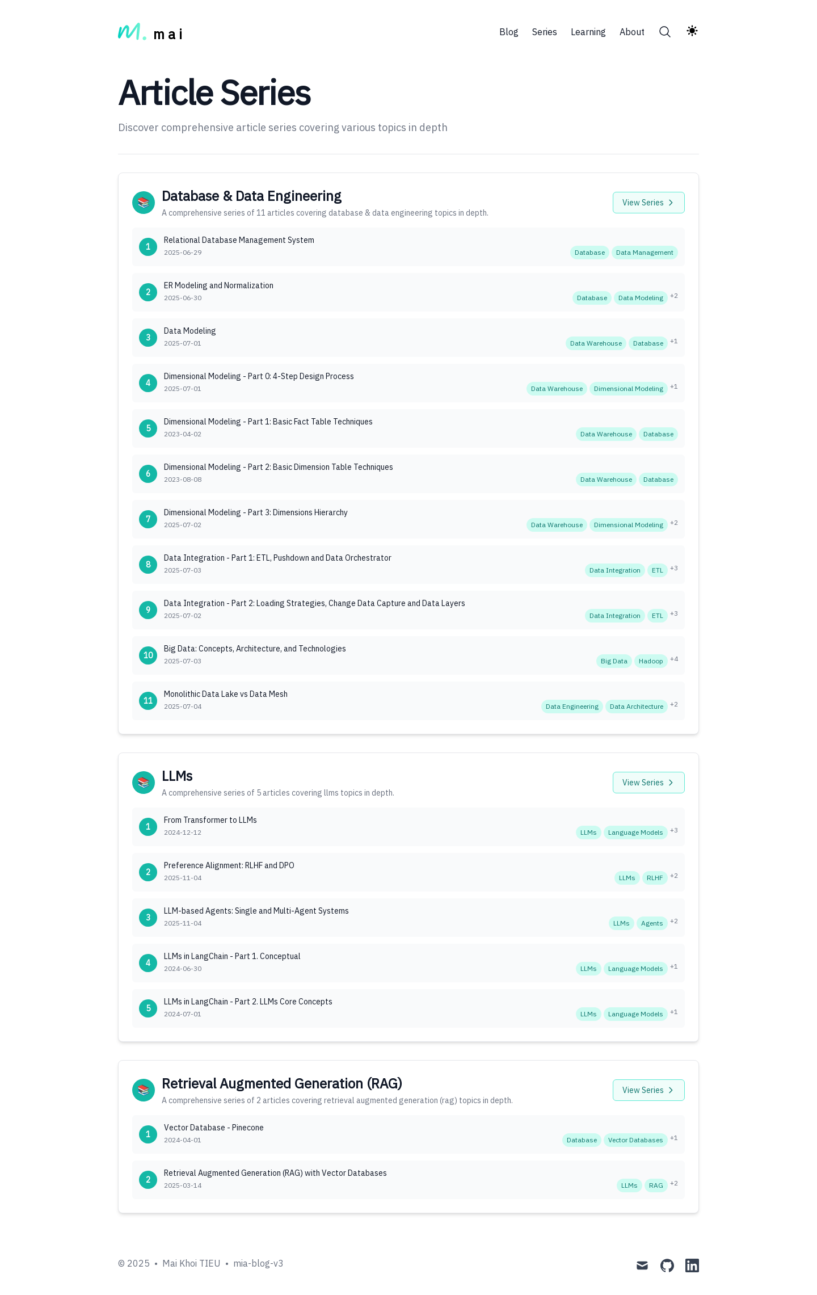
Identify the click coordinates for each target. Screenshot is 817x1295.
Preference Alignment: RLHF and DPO (229, 865)
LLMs (177, 776)
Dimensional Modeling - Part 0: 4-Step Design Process (259, 376)
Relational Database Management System (239, 240)
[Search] (665, 32)
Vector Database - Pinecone (214, 1127)
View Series (648, 202)
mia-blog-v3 (258, 1263)
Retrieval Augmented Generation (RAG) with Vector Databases (275, 1173)
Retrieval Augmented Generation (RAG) (282, 1083)
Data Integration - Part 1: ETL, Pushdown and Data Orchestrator (277, 558)
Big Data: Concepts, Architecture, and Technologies (255, 649)
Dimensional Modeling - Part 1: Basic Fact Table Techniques (268, 422)
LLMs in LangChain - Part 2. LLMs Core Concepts (248, 1002)
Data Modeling (190, 331)
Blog (509, 31)
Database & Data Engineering (252, 196)
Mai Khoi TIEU (191, 1263)
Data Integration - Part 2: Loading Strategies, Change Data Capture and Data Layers (314, 603)
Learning (588, 31)
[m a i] (150, 31)
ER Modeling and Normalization (218, 285)
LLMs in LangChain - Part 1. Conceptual (232, 956)
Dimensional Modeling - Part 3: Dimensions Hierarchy (256, 512)
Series (544, 31)
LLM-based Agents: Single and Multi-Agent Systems (256, 911)
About (632, 31)
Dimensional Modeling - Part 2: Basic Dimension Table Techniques (278, 467)
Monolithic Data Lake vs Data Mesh (226, 694)
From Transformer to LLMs (210, 820)
